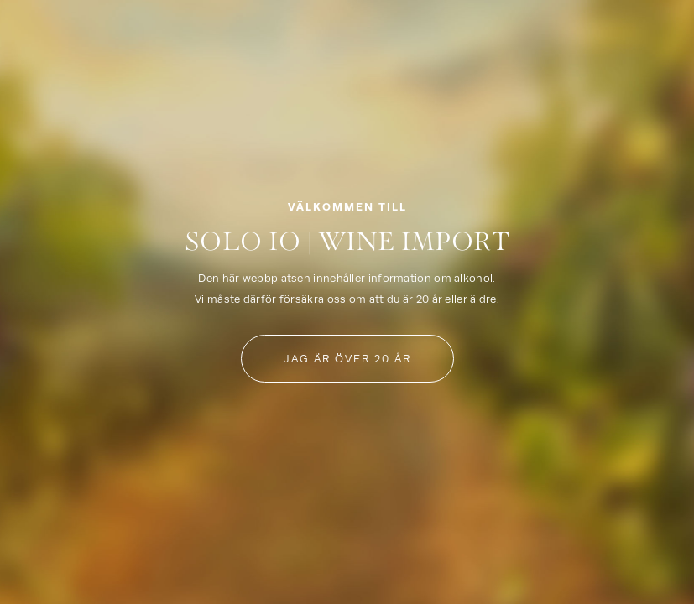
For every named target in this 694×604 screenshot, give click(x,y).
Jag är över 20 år (347, 358)
